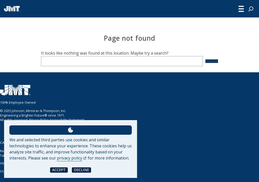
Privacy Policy (39, 120)
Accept (59, 169)
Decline (81, 169)
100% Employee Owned (18, 102)
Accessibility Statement (67, 120)
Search (211, 61)
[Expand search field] (251, 9)
